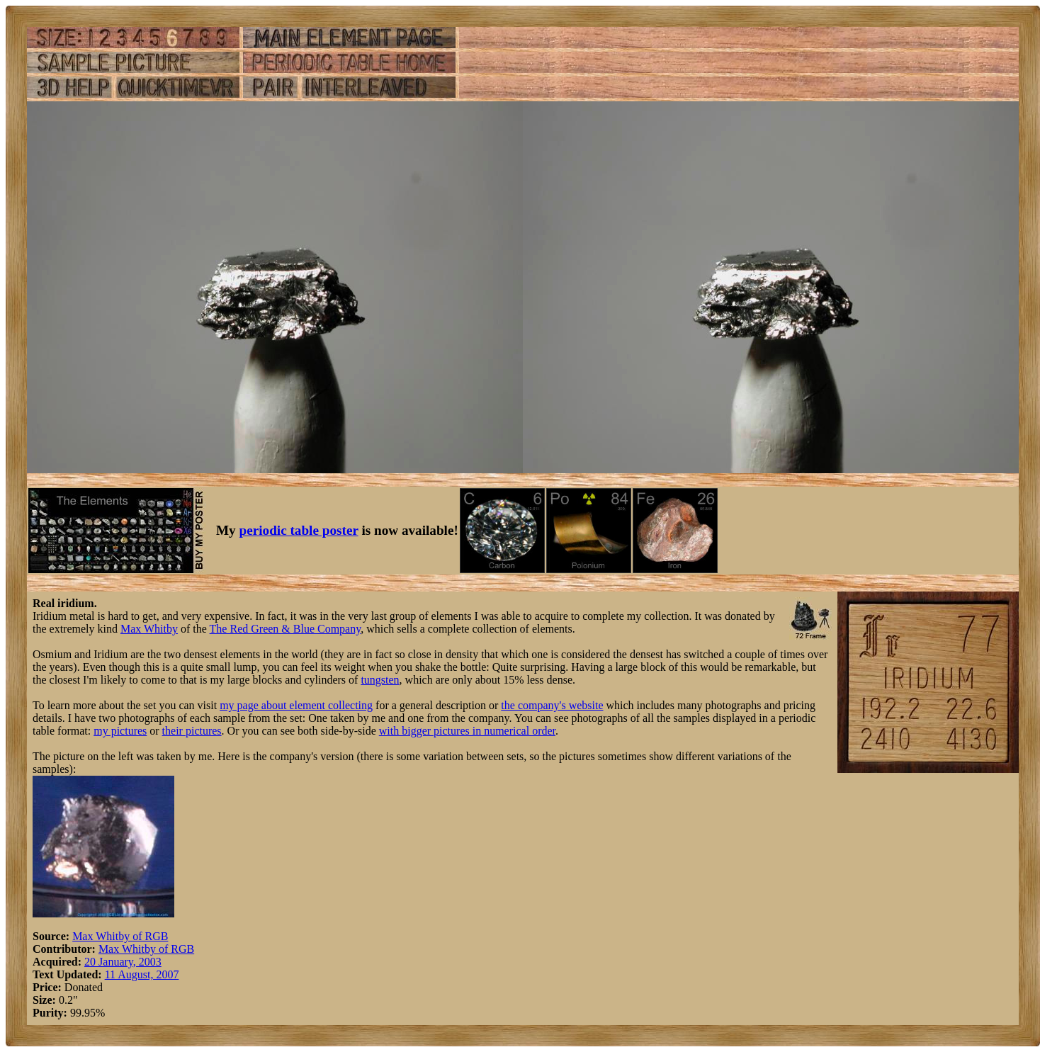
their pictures (192, 731)
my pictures (120, 731)
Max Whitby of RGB (120, 936)
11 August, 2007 (142, 974)
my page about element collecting (296, 705)
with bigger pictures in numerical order (467, 731)
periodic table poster (298, 530)
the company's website (552, 705)
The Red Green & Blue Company (285, 629)
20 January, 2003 (123, 962)
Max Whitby (149, 629)
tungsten (380, 680)
